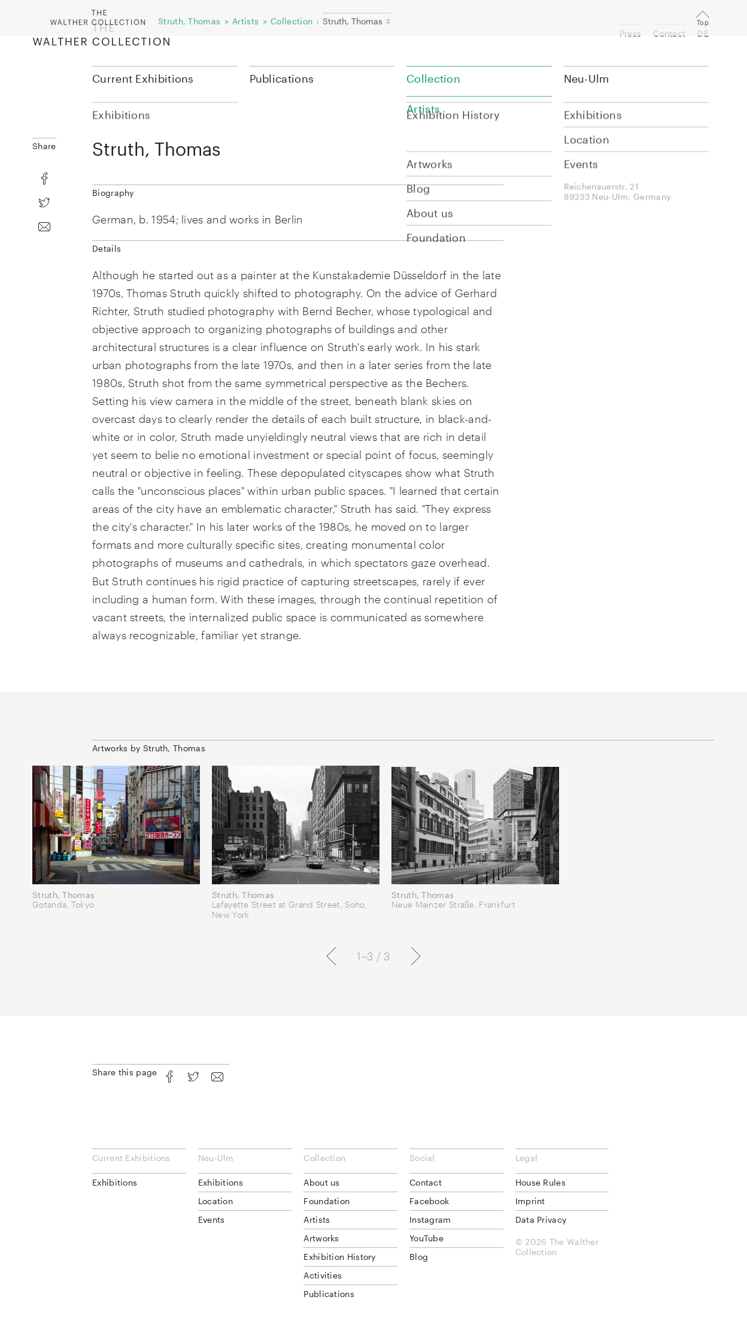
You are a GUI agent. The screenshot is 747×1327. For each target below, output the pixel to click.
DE (703, 33)
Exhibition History (339, 1257)
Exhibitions (114, 1182)
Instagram (430, 1219)
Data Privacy (541, 1219)
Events (211, 1219)
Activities (322, 1275)
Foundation (326, 1201)
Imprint (530, 1201)
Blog (418, 1257)
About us (321, 1182)
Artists (316, 1219)
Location (215, 1201)
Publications (282, 78)
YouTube (426, 1238)
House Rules (540, 1182)
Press (631, 33)
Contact (669, 33)
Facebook (429, 1201)
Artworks (321, 1238)
